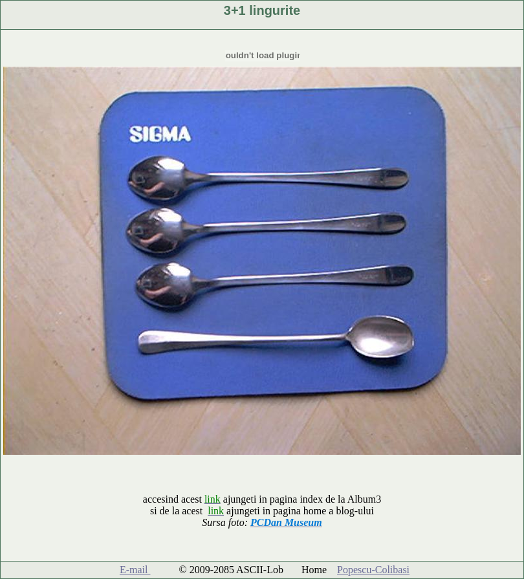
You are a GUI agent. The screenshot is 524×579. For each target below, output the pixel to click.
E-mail (135, 569)
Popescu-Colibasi (373, 569)
